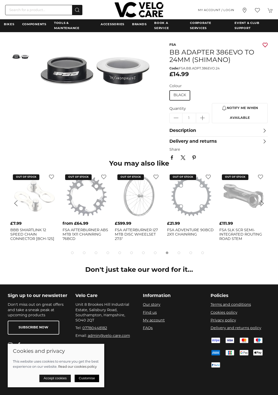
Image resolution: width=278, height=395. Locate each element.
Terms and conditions (231, 305)
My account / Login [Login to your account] (216, 10)
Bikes (9, 24)
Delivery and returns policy (236, 328)
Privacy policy (223, 320)
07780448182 (94, 328)
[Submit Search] (77, 10)
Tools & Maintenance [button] (67, 26)
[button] (257, 10)
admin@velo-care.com (109, 336)
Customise (87, 378)
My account (154, 320)
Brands (139, 24)
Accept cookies (55, 378)
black (179, 95)
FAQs (148, 328)
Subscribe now (33, 327)
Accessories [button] (112, 24)
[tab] (72, 253)
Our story (151, 305)
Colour (175, 86)
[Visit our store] (244, 10)
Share (174, 150)
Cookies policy (224, 313)
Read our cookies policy (77, 367)
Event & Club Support (246, 26)
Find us (150, 313)
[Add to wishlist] (51, 176)
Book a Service (161, 26)
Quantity (177, 109)
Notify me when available (240, 113)
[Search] (43, 10)
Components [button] (34, 24)
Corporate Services (200, 26)
